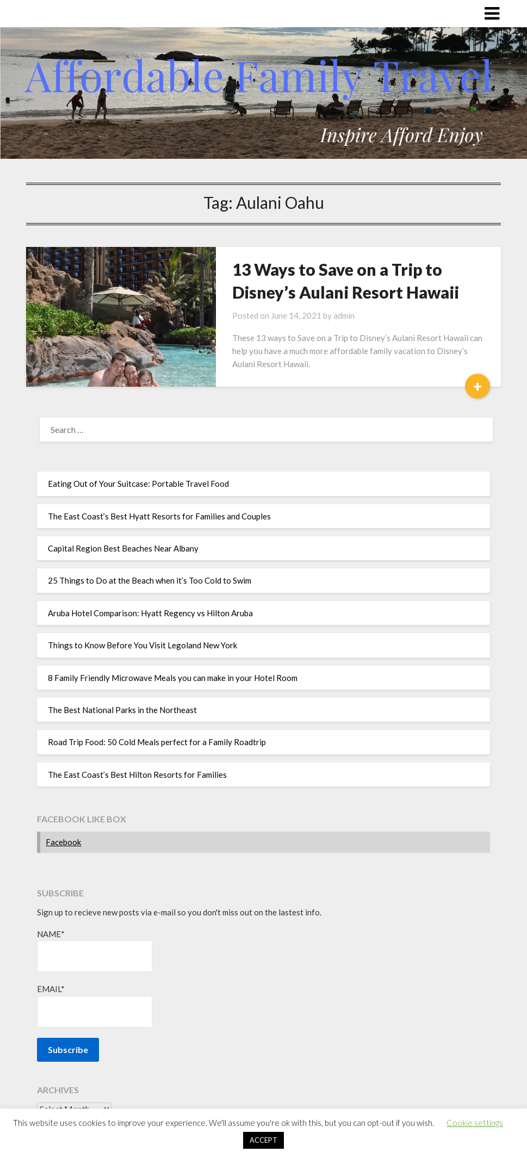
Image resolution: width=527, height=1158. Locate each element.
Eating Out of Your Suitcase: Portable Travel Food (138, 483)
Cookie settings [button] (475, 1123)
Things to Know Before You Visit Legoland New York (142, 645)
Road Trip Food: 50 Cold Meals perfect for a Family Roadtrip (157, 742)
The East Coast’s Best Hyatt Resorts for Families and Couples (159, 516)
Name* (94, 950)
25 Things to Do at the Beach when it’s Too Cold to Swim (149, 580)
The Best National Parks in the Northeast (122, 710)
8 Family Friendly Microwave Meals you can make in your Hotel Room (172, 678)
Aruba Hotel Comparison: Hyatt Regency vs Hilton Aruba (150, 613)
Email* (94, 1005)
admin (344, 315)
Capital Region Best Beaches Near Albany (123, 548)
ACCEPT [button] (263, 1140)
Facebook (63, 842)
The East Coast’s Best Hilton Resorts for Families (137, 774)
